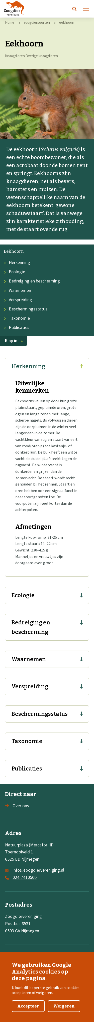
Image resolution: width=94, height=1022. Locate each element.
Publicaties (16, 327)
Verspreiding (18, 300)
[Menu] (86, 8)
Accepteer (28, 1011)
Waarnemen (17, 290)
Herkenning (17, 262)
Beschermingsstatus (25, 309)
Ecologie (14, 272)
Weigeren (64, 1011)
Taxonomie (17, 318)
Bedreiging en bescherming (32, 281)
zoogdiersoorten (37, 22)
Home (9, 22)
